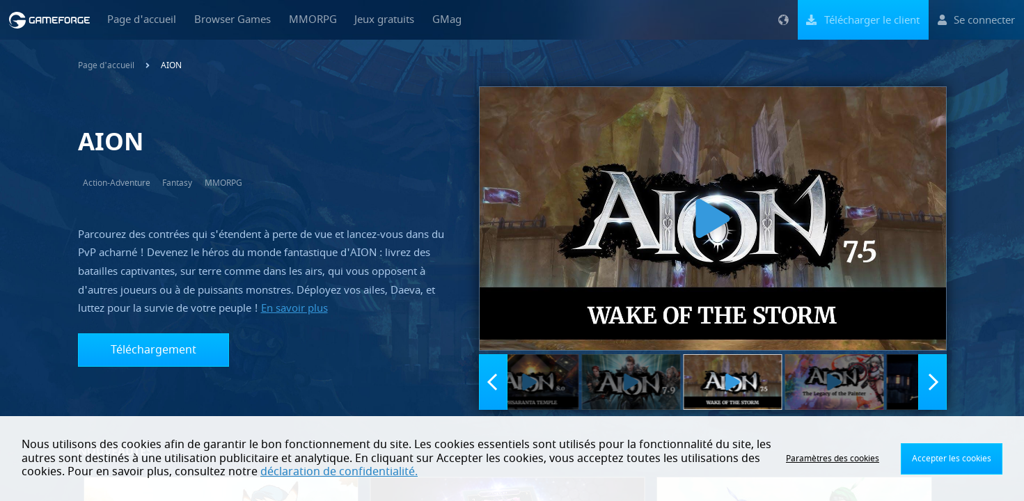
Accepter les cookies (951, 458)
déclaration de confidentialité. (339, 471)
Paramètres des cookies (832, 458)
